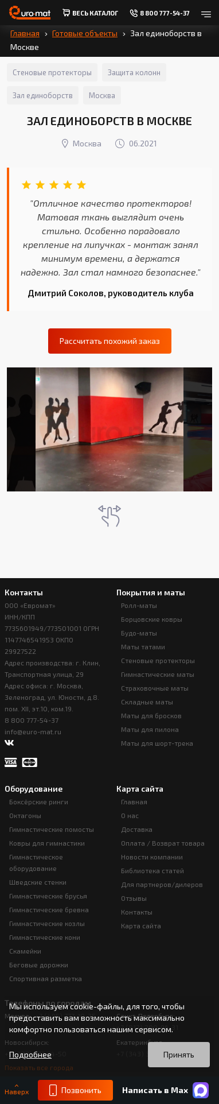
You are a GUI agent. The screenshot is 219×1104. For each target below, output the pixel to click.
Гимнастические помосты (51, 829)
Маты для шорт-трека (157, 743)
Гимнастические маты (157, 674)
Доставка (136, 829)
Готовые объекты (85, 33)
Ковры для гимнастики (47, 843)
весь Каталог (90, 13)
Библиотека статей (152, 870)
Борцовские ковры (151, 619)
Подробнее (30, 1054)
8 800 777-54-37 (31, 720)
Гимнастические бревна (49, 909)
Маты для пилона (150, 729)
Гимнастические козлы (47, 923)
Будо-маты (139, 633)
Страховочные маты (155, 688)
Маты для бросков (151, 715)
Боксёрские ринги (38, 801)
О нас (130, 815)
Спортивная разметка (45, 978)
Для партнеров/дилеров (162, 884)
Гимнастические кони (44, 937)
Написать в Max (165, 1090)
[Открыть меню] (206, 13)
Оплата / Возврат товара (163, 843)
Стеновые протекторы (158, 660)
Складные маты (147, 702)
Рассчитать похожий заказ (110, 341)
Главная (25, 33)
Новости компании (152, 857)
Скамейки (25, 951)
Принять (178, 1054)
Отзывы (134, 898)
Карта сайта (141, 925)
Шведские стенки (38, 882)
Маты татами (143, 646)
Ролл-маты (139, 605)
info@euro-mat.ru (33, 731)
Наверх (17, 1089)
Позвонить (75, 1090)
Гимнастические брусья (48, 896)
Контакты (136, 912)
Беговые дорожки (38, 964)
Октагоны (25, 815)
